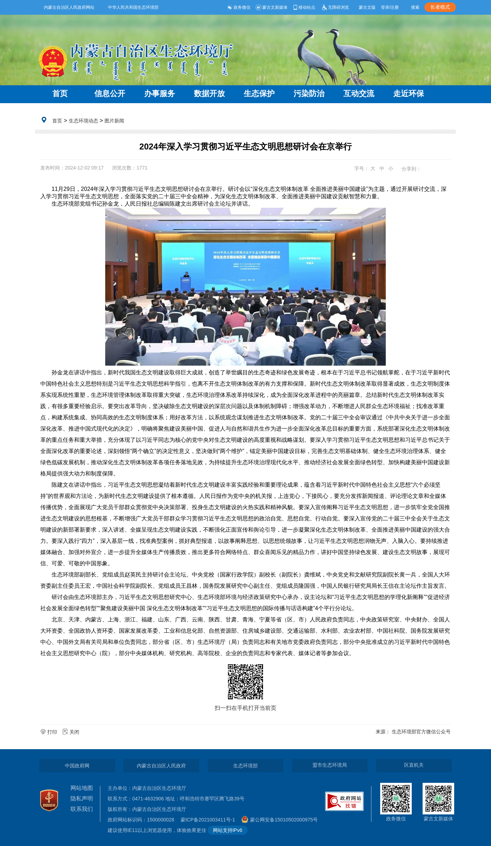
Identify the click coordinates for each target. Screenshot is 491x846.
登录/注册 (390, 7)
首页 (60, 93)
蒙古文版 (367, 7)
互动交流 (358, 93)
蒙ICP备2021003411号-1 (209, 819)
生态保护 (259, 93)
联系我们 (81, 809)
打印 (49, 732)
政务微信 (238, 7)
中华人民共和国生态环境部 (133, 7)
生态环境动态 (83, 121)
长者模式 (440, 7)
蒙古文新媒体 (272, 7)
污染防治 (309, 93)
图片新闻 (114, 121)
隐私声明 (81, 798)
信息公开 (109, 93)
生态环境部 (245, 765)
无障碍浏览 (335, 7)
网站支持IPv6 (227, 830)
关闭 (71, 732)
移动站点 (303, 7)
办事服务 (159, 93)
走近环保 (408, 93)
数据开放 (209, 93)
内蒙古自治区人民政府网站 (69, 7)
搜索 (415, 7)
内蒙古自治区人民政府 (161, 765)
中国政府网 (77, 765)
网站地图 (81, 788)
